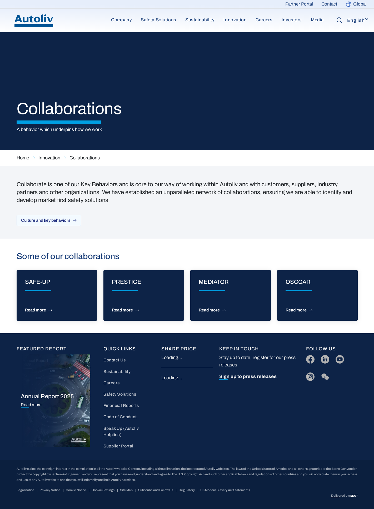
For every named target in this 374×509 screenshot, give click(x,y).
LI (323, 358)
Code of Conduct (120, 417)
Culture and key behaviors (46, 220)
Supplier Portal (118, 446)
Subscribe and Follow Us (155, 490)
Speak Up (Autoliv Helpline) (121, 431)
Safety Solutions (158, 19)
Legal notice (25, 490)
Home (23, 157)
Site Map (126, 490)
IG (308, 375)
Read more (35, 310)
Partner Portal (299, 4)
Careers (264, 19)
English (356, 20)
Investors (292, 19)
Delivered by (340, 495)
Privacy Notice (50, 490)
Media (317, 19)
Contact (329, 4)
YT (338, 358)
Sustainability (200, 19)
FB (309, 358)
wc (323, 375)
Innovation (235, 19)
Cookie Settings (103, 490)
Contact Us (114, 360)
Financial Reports (121, 405)
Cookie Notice (76, 490)
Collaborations (84, 157)
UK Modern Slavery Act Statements (225, 490)
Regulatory (187, 490)
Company (121, 19)
